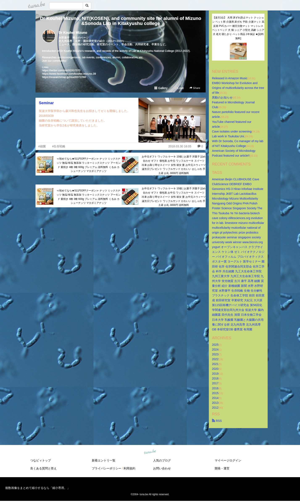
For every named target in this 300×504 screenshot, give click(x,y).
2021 (215, 364)
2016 (215, 388)
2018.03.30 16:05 (179, 146)
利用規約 (129, 468)
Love (179, 88)
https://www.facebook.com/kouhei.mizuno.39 (69, 73)
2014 (215, 398)
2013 (215, 402)
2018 (215, 378)
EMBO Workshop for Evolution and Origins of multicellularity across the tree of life (238, 87)
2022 (215, 359)
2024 (215, 349)
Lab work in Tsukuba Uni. (228, 136)
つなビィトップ (40, 460)
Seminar (46, 103)
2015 (215, 393)
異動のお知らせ (222, 97)
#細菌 (42, 146)
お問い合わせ (162, 468)
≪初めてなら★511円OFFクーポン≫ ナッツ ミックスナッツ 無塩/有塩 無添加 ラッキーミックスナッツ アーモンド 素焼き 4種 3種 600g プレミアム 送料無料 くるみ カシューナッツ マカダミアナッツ (89, 165)
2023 (215, 354)
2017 (215, 383)
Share (194, 88)
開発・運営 (222, 468)
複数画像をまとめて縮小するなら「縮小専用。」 (37, 488)
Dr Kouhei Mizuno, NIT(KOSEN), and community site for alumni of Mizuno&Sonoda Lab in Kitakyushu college (120, 21)
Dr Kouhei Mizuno (73, 32)
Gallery (160, 88)
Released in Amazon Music (229, 78)
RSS (217, 420)
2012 (215, 407)
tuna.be (149, 452)
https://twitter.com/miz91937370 (61, 70)
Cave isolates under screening (231, 131)
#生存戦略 (59, 146)
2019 (215, 373)
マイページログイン (228, 460)
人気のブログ (162, 460)
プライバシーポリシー (106, 468)
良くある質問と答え (43, 468)
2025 (215, 344)
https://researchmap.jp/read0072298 (64, 77)
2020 (215, 368)
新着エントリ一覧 (103, 460)
